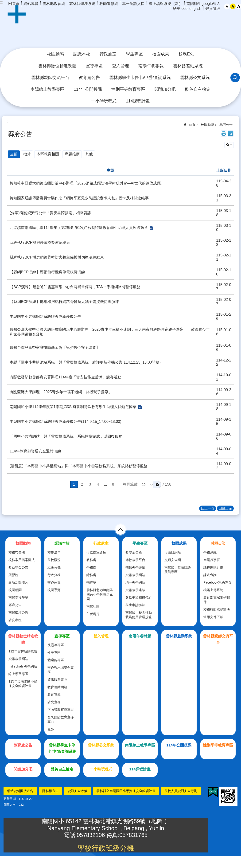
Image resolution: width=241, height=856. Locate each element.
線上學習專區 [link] (18, 674)
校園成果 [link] (160, 54)
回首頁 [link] (13, 4)
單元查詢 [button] (229, 145)
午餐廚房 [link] (93, 614)
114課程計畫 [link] (138, 101)
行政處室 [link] (108, 54)
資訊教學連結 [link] (135, 590)
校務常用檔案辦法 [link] (21, 560)
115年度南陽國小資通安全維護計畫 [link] (22, 683)
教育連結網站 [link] (57, 687)
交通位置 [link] (54, 582)
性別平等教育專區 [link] (128, 89)
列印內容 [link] (224, 133)
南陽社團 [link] (93, 606)
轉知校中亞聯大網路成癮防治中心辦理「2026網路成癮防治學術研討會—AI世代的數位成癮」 (87, 183)
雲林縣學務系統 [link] (82, 4)
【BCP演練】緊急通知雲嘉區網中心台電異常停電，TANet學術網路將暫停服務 (75, 287)
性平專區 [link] (54, 652)
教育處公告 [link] (89, 77)
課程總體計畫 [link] (213, 567)
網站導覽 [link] (31, 4)
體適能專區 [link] (55, 660)
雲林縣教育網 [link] (54, 4)
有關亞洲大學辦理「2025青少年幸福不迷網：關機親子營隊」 (61, 392)
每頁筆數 (130, 484)
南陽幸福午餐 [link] (18, 597)
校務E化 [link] (186, 54)
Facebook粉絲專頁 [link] (217, 582)
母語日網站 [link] (172, 552)
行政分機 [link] (54, 575)
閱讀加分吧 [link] (165, 89)
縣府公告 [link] (226, 124)
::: (5, 532)
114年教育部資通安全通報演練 (35, 451)
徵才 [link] (27, 154)
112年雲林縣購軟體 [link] (22, 651)
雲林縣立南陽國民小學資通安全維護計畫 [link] (125, 791)
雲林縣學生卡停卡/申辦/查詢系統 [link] (140, 77)
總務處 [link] (91, 575)
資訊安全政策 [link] (77, 791)
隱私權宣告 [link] (50, 791)
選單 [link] (120, 529)
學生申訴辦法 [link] (135, 605)
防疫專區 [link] (15, 620)
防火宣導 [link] (54, 702)
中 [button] (233, 6)
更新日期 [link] (10, 799)
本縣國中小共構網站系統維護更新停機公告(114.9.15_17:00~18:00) (65, 422)
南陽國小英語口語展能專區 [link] (177, 569)
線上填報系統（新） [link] (166, 4)
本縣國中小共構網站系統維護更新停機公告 (45, 316)
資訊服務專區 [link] (57, 679)
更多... (52, 729)
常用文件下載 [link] (213, 617)
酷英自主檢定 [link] (197, 89)
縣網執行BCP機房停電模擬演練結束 (40, 242)
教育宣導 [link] (54, 694)
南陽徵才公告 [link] (18, 612)
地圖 (157, 821)
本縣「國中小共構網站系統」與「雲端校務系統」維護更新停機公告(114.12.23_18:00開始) (85, 362)
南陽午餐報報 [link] (151, 65)
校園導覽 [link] (54, 590)
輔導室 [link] (91, 582)
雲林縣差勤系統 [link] (188, 65)
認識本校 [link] (81, 54)
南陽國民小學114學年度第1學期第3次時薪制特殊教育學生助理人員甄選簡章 (73, 407)
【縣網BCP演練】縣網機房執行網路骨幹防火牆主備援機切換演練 (64, 302)
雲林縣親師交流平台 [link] (50, 77)
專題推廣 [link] (72, 154)
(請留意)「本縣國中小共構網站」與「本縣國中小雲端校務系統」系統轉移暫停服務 (79, 466)
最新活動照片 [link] (18, 582)
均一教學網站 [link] (135, 582)
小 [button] (227, 6)
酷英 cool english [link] (187, 9)
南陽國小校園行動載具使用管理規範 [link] (138, 615)
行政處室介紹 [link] (96, 552)
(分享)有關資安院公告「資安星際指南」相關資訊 (50, 213)
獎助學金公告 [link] (18, 567)
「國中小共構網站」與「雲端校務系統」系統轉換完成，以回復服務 (66, 436)
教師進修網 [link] (108, 4)
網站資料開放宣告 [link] (20, 791)
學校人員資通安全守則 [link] (180, 791)
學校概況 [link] (54, 560)
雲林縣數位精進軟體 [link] (57, 65)
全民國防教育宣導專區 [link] (60, 719)
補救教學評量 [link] (135, 567)
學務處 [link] (91, 567)
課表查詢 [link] (210, 575)
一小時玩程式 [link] (104, 101)
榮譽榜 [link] (13, 575)
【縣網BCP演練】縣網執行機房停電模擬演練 (47, 272)
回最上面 (225, 508)
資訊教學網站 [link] (135, 575)
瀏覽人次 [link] (10, 804)
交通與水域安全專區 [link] (60, 670)
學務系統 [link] (210, 552)
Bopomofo (231, 133)
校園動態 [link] (55, 54)
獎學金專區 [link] (133, 552)
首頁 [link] (192, 124)
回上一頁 (207, 508)
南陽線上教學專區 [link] (47, 89)
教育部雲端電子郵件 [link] (216, 600)
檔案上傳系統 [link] (213, 590)
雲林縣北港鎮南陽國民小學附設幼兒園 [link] (99, 594)
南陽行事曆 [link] (211, 560)
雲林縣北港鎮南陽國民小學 (120, 26)
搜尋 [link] (235, 77)
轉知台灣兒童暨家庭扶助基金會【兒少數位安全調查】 (55, 347)
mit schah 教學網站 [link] (22, 666)
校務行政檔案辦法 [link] (216, 609)
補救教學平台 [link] (135, 560)
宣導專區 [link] (94, 65)
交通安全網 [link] (172, 560)
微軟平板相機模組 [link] (138, 597)
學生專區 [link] (134, 54)
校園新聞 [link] (15, 590)
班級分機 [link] (54, 567)
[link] (213, 792)
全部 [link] (14, 154)
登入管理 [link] (212, 9)
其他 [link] (89, 154)
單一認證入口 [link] (133, 4)
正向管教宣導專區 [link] (60, 709)
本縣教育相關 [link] (47, 154)
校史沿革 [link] (54, 552)
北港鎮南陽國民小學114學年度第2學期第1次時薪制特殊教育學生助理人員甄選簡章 (79, 228)
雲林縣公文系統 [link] (195, 77)
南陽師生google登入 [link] (203, 4)
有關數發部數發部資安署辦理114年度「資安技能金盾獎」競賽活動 (65, 377)
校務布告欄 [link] (16, 552)
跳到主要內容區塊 (2, 2)
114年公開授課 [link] (88, 89)
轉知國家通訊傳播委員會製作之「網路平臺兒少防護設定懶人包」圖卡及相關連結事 (79, 198)
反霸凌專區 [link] (55, 645)
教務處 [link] (91, 560)
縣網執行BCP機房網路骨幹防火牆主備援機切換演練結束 (57, 257)
